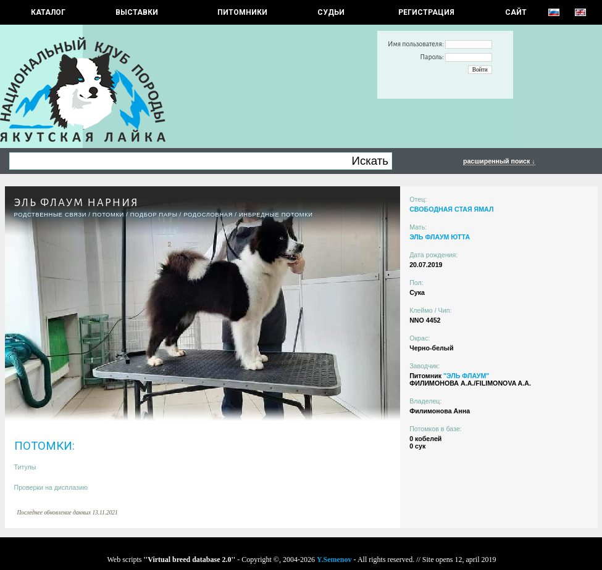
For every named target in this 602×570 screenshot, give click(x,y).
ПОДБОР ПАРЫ (154, 215)
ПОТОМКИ (108, 215)
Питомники (242, 12)
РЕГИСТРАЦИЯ (426, 12)
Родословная (208, 215)
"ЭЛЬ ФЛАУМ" (466, 375)
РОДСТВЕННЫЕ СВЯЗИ (50, 215)
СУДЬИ (331, 12)
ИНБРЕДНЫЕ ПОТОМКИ (276, 215)
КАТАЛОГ (48, 12)
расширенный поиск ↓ (499, 161)
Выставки (136, 12)
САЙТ (516, 12)
